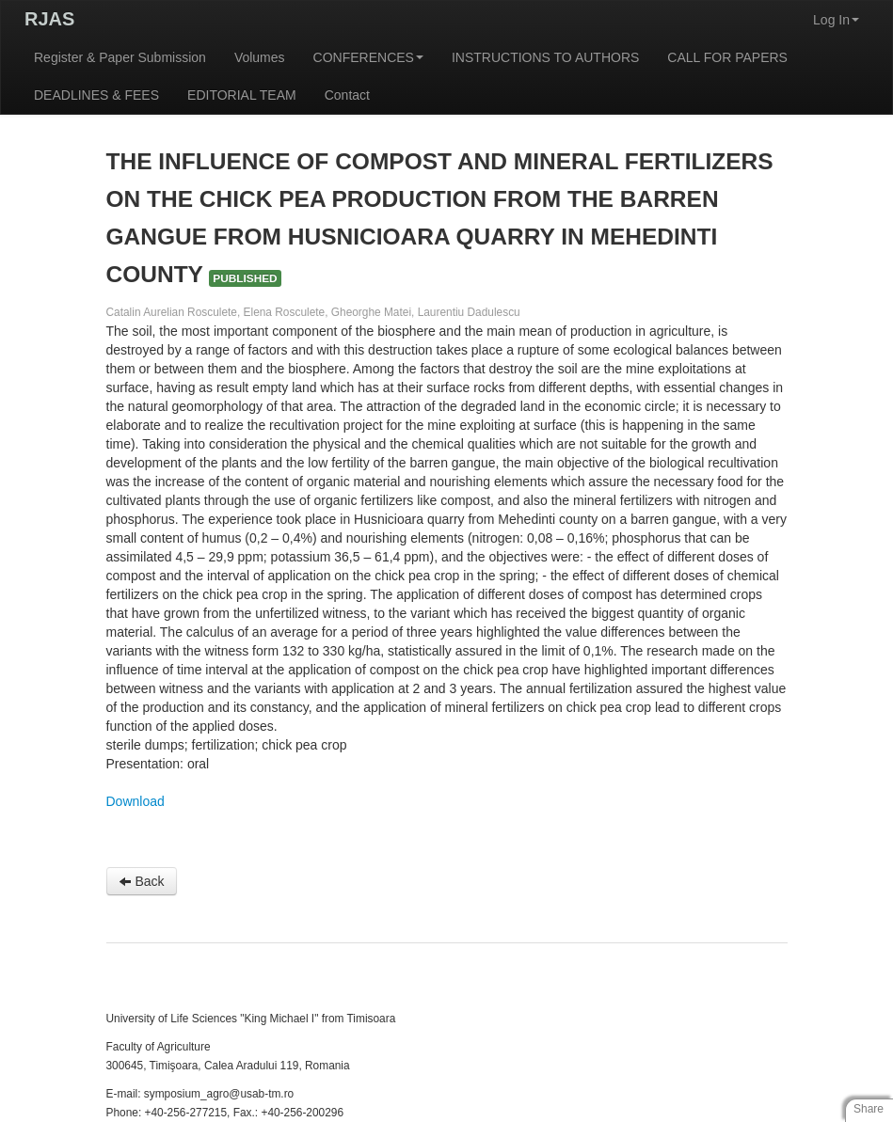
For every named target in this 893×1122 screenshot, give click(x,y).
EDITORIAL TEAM (241, 95)
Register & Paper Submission (120, 57)
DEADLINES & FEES (96, 95)
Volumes (259, 57)
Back (142, 881)
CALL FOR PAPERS (727, 57)
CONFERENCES (368, 57)
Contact (347, 95)
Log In (836, 19)
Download (135, 801)
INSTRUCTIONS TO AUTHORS (545, 57)
